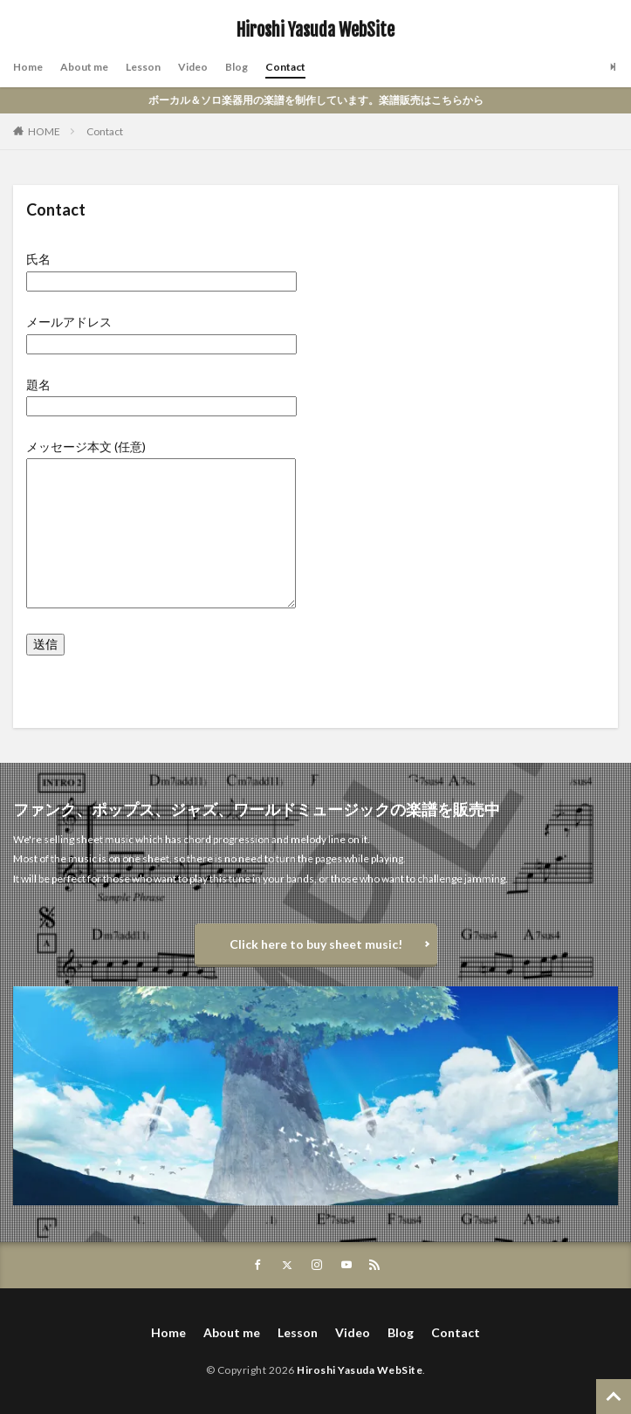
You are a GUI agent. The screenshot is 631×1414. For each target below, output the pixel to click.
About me (84, 66)
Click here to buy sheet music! (316, 944)
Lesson (143, 66)
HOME (44, 131)
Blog (236, 66)
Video (193, 66)
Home (28, 66)
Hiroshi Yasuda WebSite (315, 30)
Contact (285, 66)
